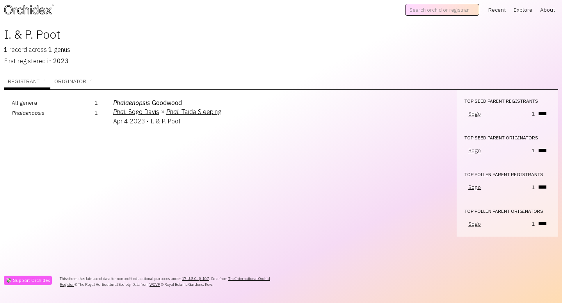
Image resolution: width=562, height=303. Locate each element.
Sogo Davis (136, 112)
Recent (497, 9)
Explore (523, 9)
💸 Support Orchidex (28, 280)
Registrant (27, 81)
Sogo (474, 113)
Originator (73, 81)
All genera (24, 102)
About (547, 9)
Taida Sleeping (193, 112)
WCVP (154, 284)
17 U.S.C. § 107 (195, 278)
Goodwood (147, 103)
